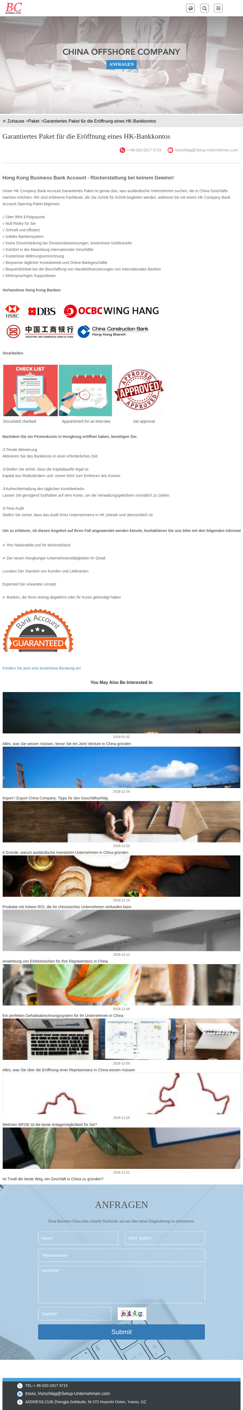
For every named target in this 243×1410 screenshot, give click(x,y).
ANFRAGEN (121, 64)
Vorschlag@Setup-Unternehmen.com (206, 150)
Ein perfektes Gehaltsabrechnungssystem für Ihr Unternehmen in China (62, 1015)
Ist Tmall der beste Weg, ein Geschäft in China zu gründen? (53, 1179)
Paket (34, 121)
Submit (121, 1332)
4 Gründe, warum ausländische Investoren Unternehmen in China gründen (65, 852)
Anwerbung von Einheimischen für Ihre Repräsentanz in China (55, 961)
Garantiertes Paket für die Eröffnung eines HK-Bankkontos (99, 121)
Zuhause (15, 121)
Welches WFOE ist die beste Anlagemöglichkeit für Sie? (49, 1124)
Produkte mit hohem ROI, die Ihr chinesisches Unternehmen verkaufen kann (66, 907)
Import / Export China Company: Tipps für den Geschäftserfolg (55, 798)
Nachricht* (121, 1284)
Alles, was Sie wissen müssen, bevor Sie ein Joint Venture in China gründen (66, 744)
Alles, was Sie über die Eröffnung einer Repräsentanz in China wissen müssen (68, 1070)
